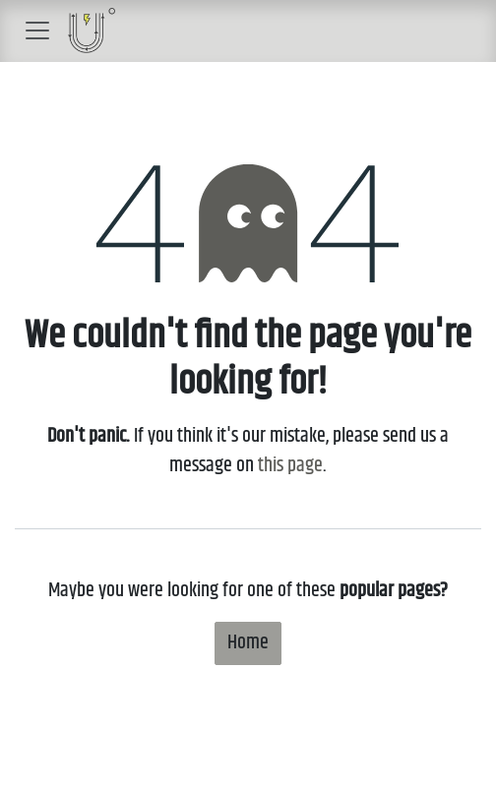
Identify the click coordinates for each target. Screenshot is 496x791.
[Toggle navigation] (37, 31)
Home (248, 643)
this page (290, 466)
